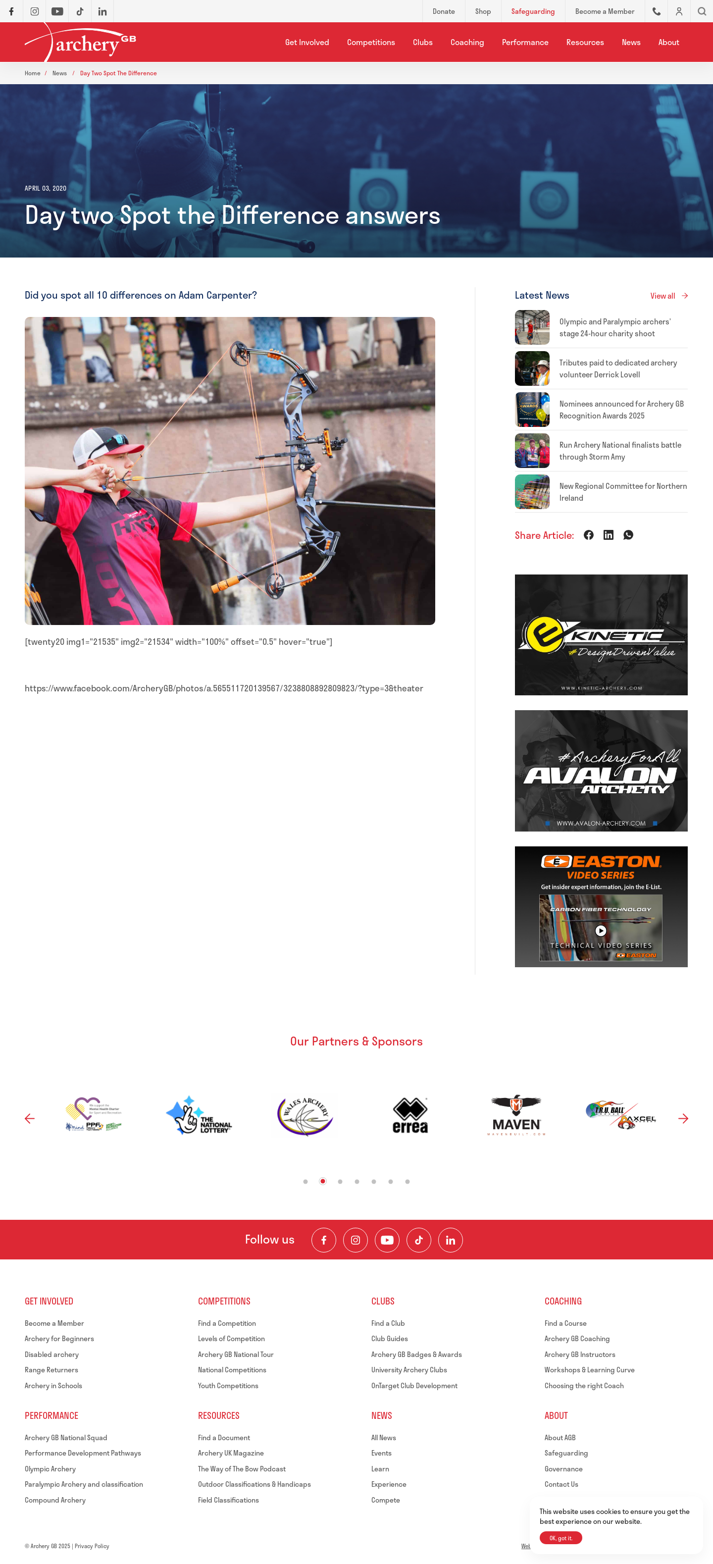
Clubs (423, 42)
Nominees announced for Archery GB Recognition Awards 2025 (622, 409)
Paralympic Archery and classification (84, 1484)
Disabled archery (52, 1354)
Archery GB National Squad (66, 1437)
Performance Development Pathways (83, 1453)
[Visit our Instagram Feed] (355, 1240)
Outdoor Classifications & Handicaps (254, 1484)
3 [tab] (340, 1181)
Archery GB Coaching (577, 1338)
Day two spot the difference (118, 72)
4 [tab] (357, 1181)
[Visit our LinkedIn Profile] (450, 1240)
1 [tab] (306, 1181)
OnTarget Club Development (414, 1385)
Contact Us (561, 1484)
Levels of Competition (231, 1338)
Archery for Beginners (59, 1338)
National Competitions (232, 1369)
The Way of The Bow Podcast (242, 1468)
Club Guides (389, 1338)
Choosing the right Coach (584, 1385)
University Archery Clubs (409, 1369)
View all (663, 296)
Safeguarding (566, 1453)
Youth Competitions (228, 1385)
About (669, 42)
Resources (585, 42)
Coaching (467, 42)
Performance (525, 42)
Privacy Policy (92, 1546)
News (631, 42)
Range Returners (51, 1369)
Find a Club (388, 1323)
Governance (564, 1468)
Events (381, 1453)
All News (383, 1437)
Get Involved (307, 42)
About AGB (560, 1437)
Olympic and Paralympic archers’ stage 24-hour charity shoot (615, 327)
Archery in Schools (53, 1385)
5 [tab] (374, 1181)
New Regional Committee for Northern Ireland (623, 492)
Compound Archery (55, 1500)
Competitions (371, 42)
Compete (385, 1500)
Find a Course (566, 1323)
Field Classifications (228, 1500)
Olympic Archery (50, 1468)
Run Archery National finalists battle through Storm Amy (620, 451)
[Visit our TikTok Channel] (419, 1240)
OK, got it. (561, 1538)
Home (33, 72)
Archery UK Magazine (231, 1453)
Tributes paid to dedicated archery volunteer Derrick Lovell (618, 368)
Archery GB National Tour (236, 1354)
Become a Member (54, 1323)
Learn (380, 1468)
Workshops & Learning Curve (590, 1369)
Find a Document (224, 1437)
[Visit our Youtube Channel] (387, 1240)
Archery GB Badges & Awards (416, 1354)
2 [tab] (323, 1181)
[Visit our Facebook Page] (323, 1240)
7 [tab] (408, 1181)
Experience (389, 1484)
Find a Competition (227, 1323)
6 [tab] (391, 1181)
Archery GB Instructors (580, 1354)
